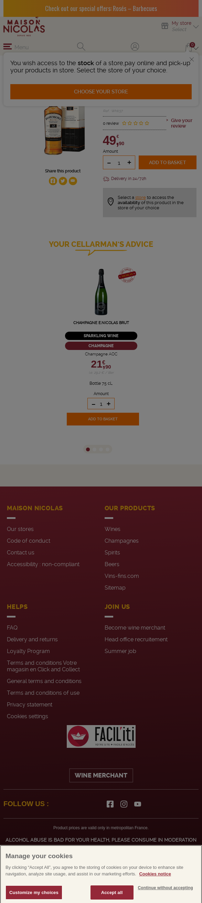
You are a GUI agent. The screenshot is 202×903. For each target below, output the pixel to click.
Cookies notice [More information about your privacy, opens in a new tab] (155, 883)
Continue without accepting (165, 896)
